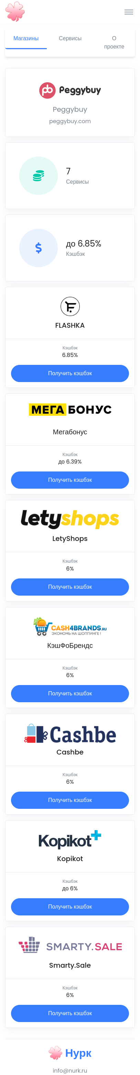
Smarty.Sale (70, 965)
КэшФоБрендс (70, 645)
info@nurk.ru (70, 1071)
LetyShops (69, 538)
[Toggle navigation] (129, 12)
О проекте (114, 42)
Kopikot (70, 859)
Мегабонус (70, 432)
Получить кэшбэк (70, 373)
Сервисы (70, 38)
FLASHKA (70, 325)
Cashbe (70, 752)
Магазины (26, 38)
